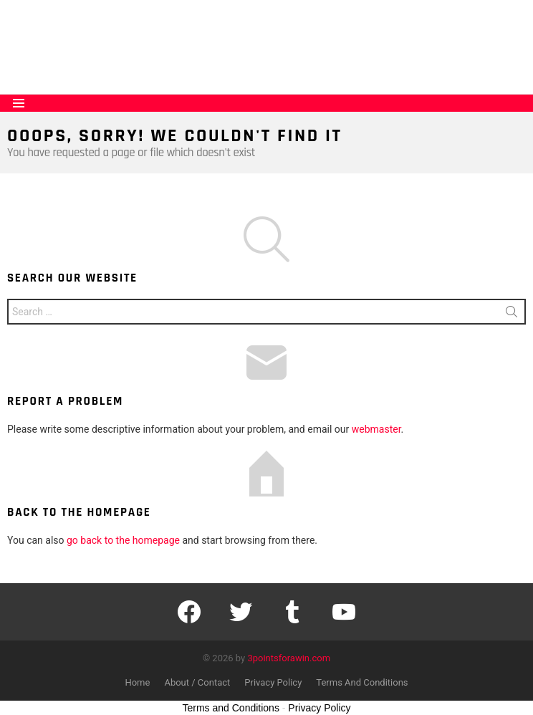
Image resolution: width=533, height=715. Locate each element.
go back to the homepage (123, 540)
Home (137, 682)
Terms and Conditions (231, 708)
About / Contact (197, 682)
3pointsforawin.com (288, 658)
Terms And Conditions (362, 682)
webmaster (376, 429)
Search (511, 314)
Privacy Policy (273, 682)
